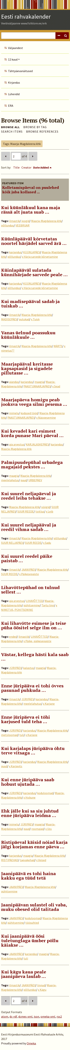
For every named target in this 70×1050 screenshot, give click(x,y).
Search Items (12, 131)
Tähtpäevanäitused (20, 71)
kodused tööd (29, 413)
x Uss (48, 829)
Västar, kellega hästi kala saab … (35, 656)
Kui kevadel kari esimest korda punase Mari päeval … (32, 433)
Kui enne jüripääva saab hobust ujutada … (27, 782)
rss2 (59, 1016)
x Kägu (42, 990)
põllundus (7, 225)
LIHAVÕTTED (34, 601)
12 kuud (13, 59)
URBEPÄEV (35, 480)
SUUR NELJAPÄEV (12, 543)
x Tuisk (35, 319)
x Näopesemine (46, 417)
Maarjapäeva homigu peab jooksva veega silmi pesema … (34, 402)
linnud (41, 985)
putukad (24, 319)
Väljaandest (15, 48)
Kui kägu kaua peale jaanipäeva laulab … (23, 974)
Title (16, 167)
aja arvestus (16, 444)
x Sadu (47, 543)
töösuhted (32, 922)
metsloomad (9, 735)
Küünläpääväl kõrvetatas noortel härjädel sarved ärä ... (33, 241)
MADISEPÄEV (9, 319)
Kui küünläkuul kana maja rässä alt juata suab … (30, 209)
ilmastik (14, 221)
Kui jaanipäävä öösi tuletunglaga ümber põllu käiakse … (29, 940)
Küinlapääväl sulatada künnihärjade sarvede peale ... (34, 272)
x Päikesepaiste (29, 574)
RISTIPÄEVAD (9, 860)
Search (65, 35)
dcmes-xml (25, 1016)
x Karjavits (15, 766)
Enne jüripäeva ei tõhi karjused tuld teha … (25, 719)
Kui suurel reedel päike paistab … (26, 558)
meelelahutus (10, 480)
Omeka (31, 1043)
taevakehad (27, 860)
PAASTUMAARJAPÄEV (37, 386)
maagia (39, 382)
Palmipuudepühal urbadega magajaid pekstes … (32, 464)
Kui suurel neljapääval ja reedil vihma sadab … (28, 527)
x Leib (49, 511)
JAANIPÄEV (28, 569)
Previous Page (5, 156)
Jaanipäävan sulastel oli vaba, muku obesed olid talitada (34, 907)
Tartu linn (47, 605)
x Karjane (49, 703)
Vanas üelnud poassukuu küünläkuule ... (28, 335)
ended (13, 636)
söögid (45, 507)
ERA (10, 105)
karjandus (15, 252)
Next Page (32, 156)
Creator (26, 167)
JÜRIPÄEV (15, 668)
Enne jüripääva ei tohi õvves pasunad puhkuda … (32, 688)
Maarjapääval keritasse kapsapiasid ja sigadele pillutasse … (27, 368)
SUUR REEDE (25, 511)
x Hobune (29, 797)
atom (4, 1016)
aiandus (14, 382)
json (36, 1016)
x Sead (56, 386)
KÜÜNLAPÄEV (31, 252)
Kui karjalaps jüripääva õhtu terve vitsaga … (33, 750)
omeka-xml (48, 1016)
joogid (25, 221)
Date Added (41, 167)
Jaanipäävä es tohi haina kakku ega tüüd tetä (28, 875)
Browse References (42, 131)
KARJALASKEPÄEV (37, 444)
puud (24, 480)
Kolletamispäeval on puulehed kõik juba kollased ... (30, 189)
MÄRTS (58, 346)
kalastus (28, 668)
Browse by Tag (35, 127)
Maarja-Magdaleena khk (46, 221)
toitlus (39, 511)
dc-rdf (13, 1016)
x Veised (41, 860)
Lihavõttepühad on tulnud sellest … (30, 589)
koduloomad (45, 793)
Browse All (10, 127)
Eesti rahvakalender (26, 16)
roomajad (37, 829)
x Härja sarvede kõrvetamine (40, 256)
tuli (21, 735)
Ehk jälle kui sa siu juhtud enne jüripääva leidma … (30, 813)
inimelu (14, 413)
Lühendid (14, 94)
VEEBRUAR (22, 225)
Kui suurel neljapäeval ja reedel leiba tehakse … (28, 496)
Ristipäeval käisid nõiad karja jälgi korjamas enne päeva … (34, 844)
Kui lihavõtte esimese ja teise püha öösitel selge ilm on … (33, 625)
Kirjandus (14, 82)
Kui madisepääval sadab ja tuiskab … (30, 303)
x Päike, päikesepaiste (37, 641)
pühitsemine (32, 605)
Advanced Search (58, 35)
